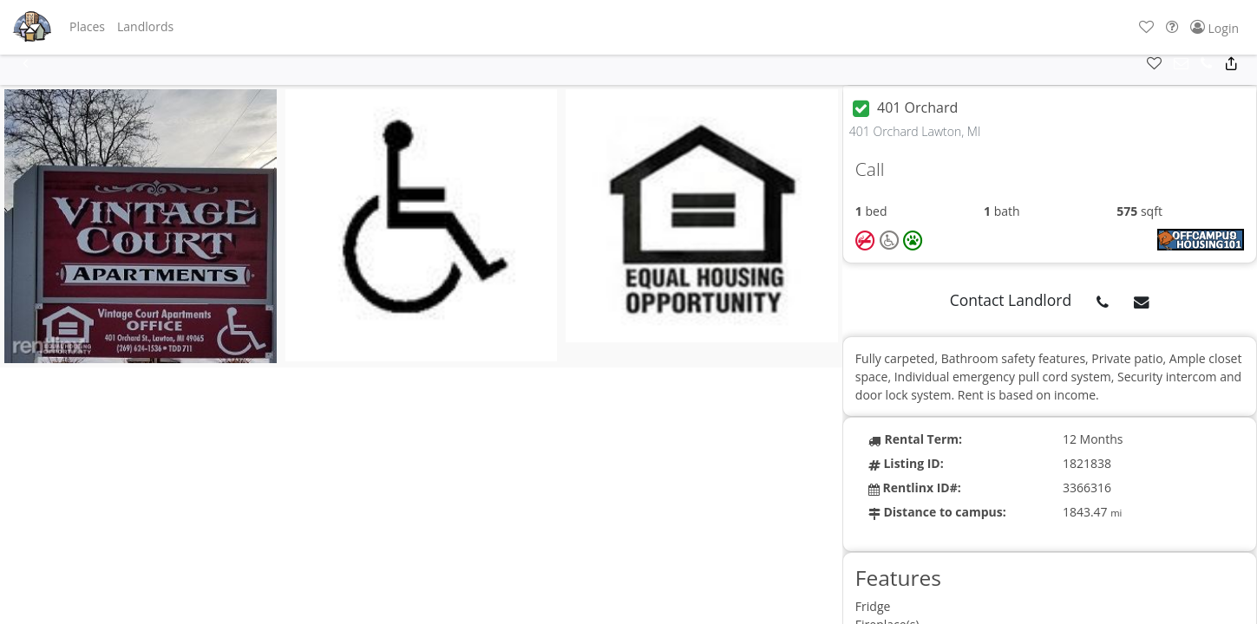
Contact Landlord (1011, 299)
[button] (87, 27)
